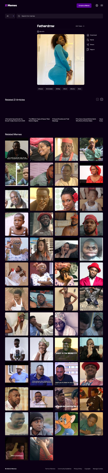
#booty (72, 89)
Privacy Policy (78, 469)
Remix (90, 40)
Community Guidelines (64, 469)
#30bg (58, 89)
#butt (65, 89)
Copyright (87, 469)
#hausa (40, 89)
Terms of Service (50, 469)
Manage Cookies (98, 469)
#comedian (49, 89)
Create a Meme (84, 5)
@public (41, 31)
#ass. (79, 89)
